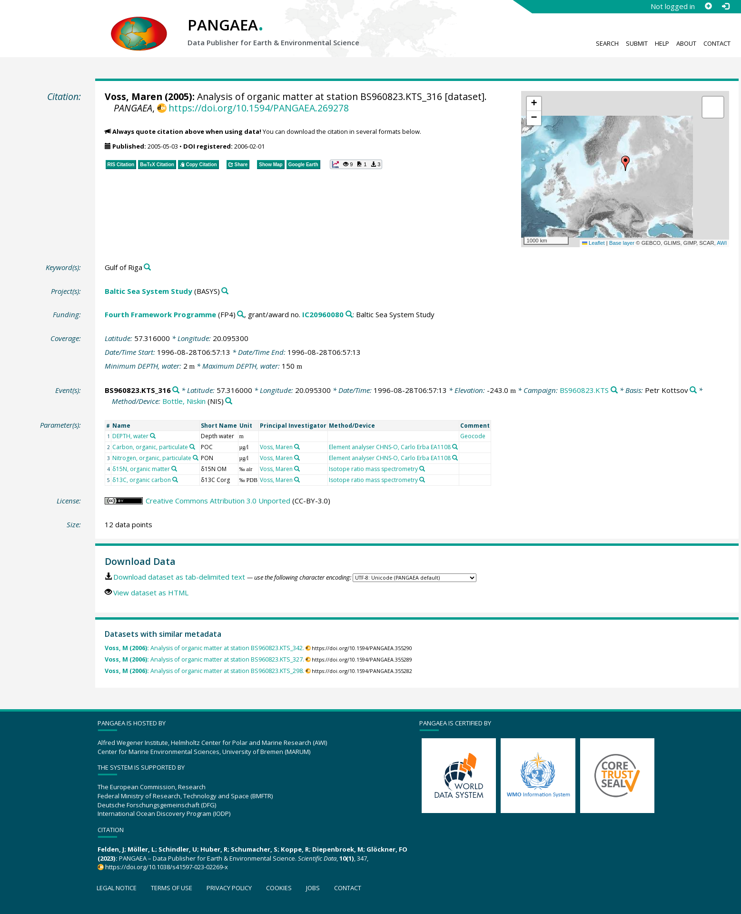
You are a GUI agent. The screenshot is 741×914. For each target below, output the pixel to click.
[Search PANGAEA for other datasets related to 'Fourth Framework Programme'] (240, 314)
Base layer (621, 243)
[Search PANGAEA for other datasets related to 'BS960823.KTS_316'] (175, 390)
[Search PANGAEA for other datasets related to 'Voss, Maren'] (297, 447)
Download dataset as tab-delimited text (179, 577)
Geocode (472, 436)
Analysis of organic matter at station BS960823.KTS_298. (204, 671)
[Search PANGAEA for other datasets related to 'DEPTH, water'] (153, 436)
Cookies (279, 888)
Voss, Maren (133, 96)
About (686, 43)
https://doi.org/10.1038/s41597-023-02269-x (166, 867)
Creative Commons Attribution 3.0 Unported (218, 500)
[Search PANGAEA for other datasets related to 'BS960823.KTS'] (614, 390)
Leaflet (593, 243)
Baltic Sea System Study (148, 291)
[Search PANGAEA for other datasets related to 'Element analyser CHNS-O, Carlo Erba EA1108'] (455, 447)
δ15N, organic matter (141, 469)
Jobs (313, 888)
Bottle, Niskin (184, 401)
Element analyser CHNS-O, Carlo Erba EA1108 (390, 447)
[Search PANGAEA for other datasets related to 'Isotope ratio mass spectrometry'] (422, 469)
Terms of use (171, 888)
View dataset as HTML (150, 592)
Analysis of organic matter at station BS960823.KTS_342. (204, 648)
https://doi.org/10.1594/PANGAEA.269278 (258, 107)
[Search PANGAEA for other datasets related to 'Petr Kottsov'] (693, 390)
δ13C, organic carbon (141, 480)
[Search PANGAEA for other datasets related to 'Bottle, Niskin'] (228, 401)
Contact (717, 43)
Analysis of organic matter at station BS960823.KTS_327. (204, 659)
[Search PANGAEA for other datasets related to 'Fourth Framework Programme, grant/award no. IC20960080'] (349, 314)
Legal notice (117, 888)
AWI (722, 243)
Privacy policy (229, 888)
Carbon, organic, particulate (150, 447)
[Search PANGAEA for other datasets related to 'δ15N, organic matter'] (174, 469)
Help (662, 43)
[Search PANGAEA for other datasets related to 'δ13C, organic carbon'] (175, 479)
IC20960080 (323, 314)
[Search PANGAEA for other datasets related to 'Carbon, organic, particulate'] (192, 447)
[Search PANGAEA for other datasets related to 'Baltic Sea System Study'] (224, 291)
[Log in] (725, 6)
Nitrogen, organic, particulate (151, 458)
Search (607, 43)
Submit (637, 43)
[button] (625, 163)
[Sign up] (708, 6)
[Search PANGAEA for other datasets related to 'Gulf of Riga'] (147, 267)
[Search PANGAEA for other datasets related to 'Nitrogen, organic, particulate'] (195, 458)
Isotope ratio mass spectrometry (373, 469)
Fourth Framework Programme (160, 314)
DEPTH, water (130, 436)
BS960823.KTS (584, 390)
